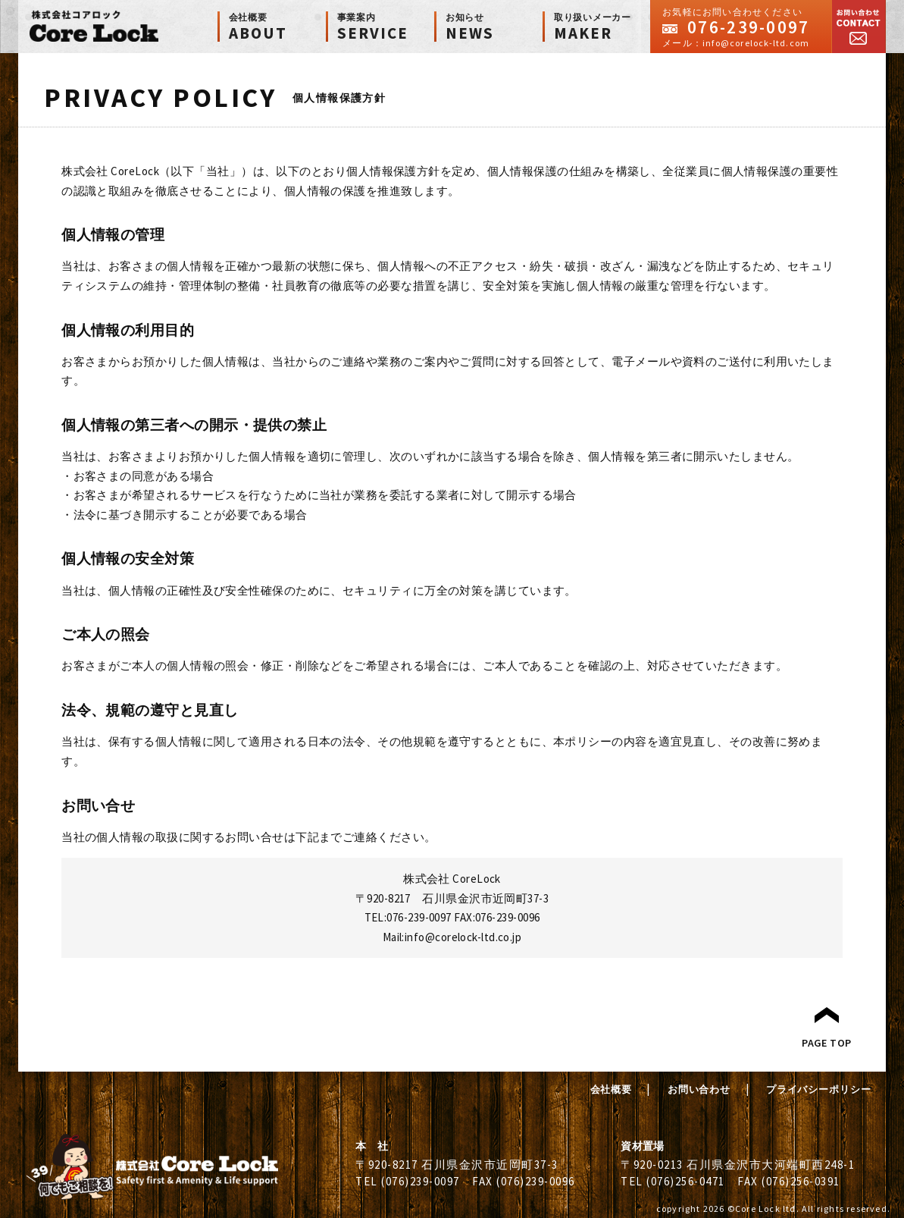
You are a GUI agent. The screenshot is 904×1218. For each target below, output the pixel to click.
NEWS (494, 27)
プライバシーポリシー (818, 1089)
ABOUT (277, 27)
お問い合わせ (858, 26)
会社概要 (611, 1089)
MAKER (602, 27)
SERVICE (385, 27)
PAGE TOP (827, 1043)
